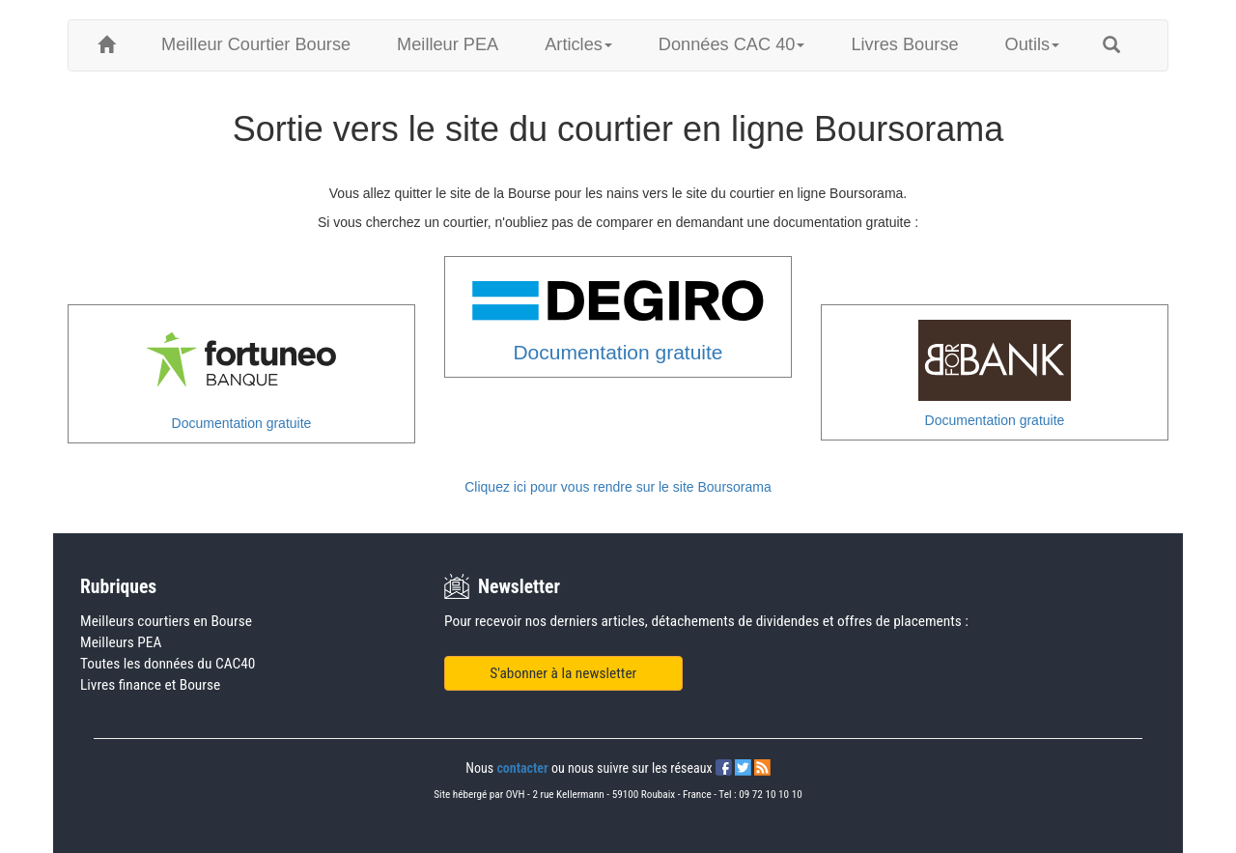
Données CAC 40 (732, 44)
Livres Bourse (904, 44)
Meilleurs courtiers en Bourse (166, 621)
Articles (578, 44)
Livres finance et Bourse (150, 685)
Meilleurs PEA (120, 642)
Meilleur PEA (447, 44)
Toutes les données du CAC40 (167, 663)
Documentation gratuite (242, 423)
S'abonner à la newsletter (563, 673)
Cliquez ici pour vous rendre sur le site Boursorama (617, 487)
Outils (1032, 44)
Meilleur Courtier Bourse (256, 44)
